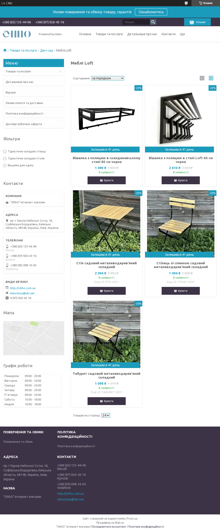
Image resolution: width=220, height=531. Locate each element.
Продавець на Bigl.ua (110, 522)
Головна (85, 34)
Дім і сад (46, 50)
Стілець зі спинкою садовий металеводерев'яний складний (181, 265)
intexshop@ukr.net (22, 293)
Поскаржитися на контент (109, 526)
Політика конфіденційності (24, 113)
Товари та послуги (109, 34)
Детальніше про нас (142, 34)
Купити (108, 180)
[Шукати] (153, 22)
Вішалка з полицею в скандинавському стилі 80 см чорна (106, 160)
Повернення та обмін (18, 441)
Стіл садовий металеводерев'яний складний (106, 265)
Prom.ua (132, 518)
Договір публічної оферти (24, 124)
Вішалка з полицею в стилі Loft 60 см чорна (181, 160)
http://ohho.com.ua (22, 288)
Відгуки (11, 92)
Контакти (169, 34)
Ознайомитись (151, 12)
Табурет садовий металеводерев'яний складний (106, 375)
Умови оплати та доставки (24, 102)
